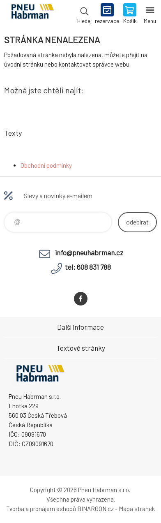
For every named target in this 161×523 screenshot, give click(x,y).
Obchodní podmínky (46, 165)
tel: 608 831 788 (88, 267)
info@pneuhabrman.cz (89, 252)
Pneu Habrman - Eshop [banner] (32, 14)
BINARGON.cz (95, 508)
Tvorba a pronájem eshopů (41, 508)
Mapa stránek (137, 508)
